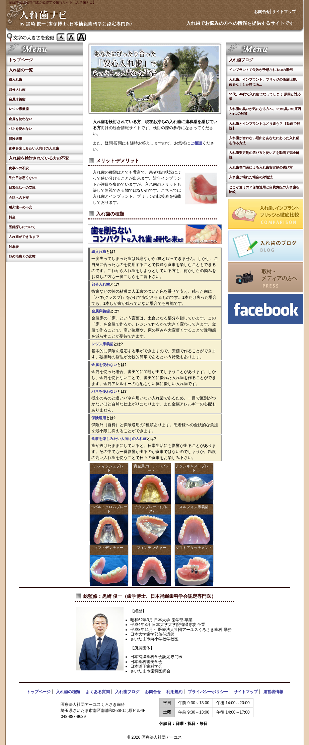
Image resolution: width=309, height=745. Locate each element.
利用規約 (174, 691)
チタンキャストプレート (193, 468)
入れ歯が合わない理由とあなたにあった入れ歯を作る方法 (264, 140)
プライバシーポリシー (208, 691)
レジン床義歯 (19, 109)
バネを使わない (20, 128)
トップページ (21, 60)
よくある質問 (98, 691)
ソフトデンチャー (109, 548)
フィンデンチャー (151, 548)
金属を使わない (20, 119)
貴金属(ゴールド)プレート (151, 468)
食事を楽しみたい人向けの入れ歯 (34, 148)
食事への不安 (19, 168)
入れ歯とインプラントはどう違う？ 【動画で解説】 (264, 126)
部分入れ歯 (17, 89)
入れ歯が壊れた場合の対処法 (251, 177)
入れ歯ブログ (241, 60)
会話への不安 (19, 197)
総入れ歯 (15, 79)
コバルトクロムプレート (108, 509)
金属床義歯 (17, 99)
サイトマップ (284, 11)
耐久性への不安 (20, 207)
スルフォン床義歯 (194, 507)
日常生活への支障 (22, 187)
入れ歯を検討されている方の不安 (39, 158)
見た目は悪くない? (23, 178)
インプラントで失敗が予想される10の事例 (261, 70)
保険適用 (15, 139)
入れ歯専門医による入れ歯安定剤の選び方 (261, 167)
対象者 (14, 247)
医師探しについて (22, 227)
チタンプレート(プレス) (151, 509)
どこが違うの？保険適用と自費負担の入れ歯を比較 (264, 189)
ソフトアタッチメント (193, 548)
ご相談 (196, 143)
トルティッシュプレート (108, 468)
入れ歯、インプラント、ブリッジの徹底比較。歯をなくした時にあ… (264, 82)
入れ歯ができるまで (24, 237)
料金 (12, 217)
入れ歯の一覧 (21, 70)
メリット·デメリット (118, 160)
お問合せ (262, 11)
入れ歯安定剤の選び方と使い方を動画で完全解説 (264, 155)
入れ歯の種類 (110, 213)
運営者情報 (273, 691)
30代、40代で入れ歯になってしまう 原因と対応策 (265, 96)
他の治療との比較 (22, 256)
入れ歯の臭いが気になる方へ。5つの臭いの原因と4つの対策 (265, 111)
